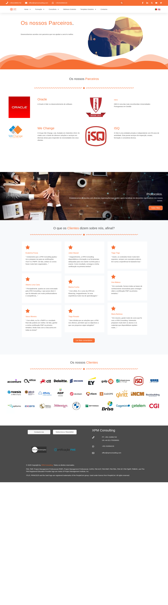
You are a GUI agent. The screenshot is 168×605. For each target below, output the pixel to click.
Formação (39, 9)
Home (27, 9)
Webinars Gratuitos (69, 9)
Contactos (104, 9)
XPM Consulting (47, 465)
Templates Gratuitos (88, 9)
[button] (121, 2)
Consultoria (54, 9)
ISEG (116, 100)
